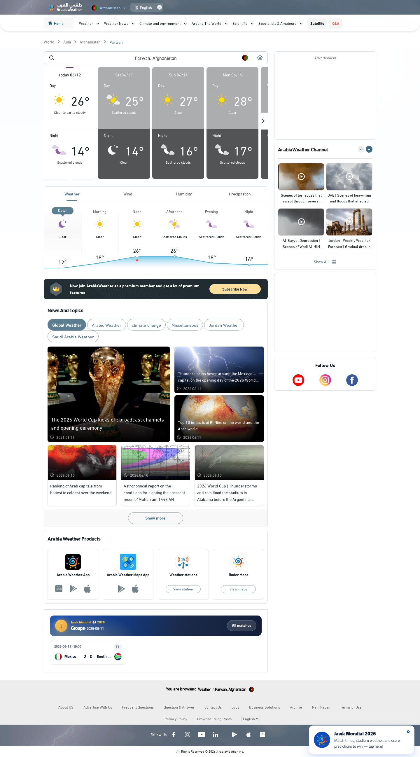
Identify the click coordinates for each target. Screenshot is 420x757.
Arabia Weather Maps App (128, 574)
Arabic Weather (106, 324)
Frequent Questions (138, 707)
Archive (296, 707)
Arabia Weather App (73, 574)
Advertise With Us (97, 707)
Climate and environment (160, 23)
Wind (127, 193)
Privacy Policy (175, 718)
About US (66, 707)
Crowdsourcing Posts (214, 718)
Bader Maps (238, 574)
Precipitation (240, 193)
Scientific (239, 23)
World (49, 42)
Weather (86, 23)
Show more (155, 518)
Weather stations (183, 574)
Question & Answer (179, 707)
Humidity (184, 193)
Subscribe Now (235, 289)
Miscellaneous (185, 324)
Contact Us (213, 707)
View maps (238, 589)
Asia (67, 42)
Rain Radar (321, 707)
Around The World (206, 23)
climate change (146, 324)
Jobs (235, 707)
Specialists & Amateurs (277, 23)
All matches (241, 625)
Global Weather (66, 324)
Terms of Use (351, 707)
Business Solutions (264, 707)
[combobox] (156, 57)
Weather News (116, 23)
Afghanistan (90, 42)
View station (183, 589)
